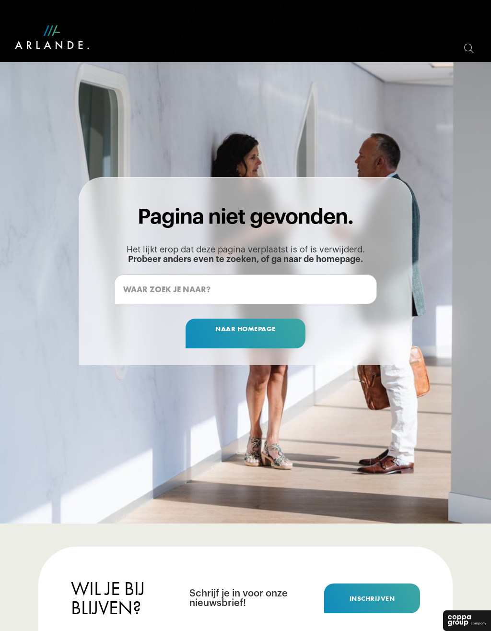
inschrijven (372, 598)
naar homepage (245, 328)
